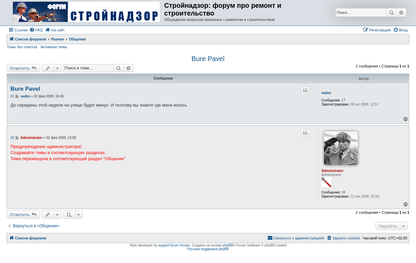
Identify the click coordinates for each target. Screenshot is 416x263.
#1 (12, 96)
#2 (12, 138)
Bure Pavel (208, 58)
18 (343, 192)
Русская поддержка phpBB (208, 249)
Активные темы (53, 47)
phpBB (228, 245)
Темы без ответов (22, 47)
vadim (326, 93)
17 (343, 100)
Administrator (332, 171)
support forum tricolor (174, 245)
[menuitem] (36, 30)
